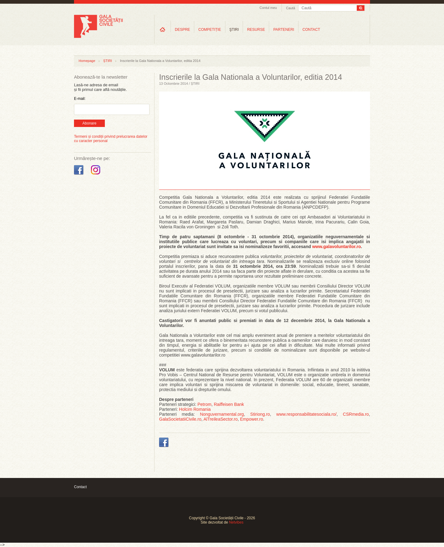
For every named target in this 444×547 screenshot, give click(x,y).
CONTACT (311, 29)
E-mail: (79, 98)
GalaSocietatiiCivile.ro (180, 419)
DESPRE (182, 29)
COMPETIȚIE (209, 29)
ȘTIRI (107, 61)
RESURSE (256, 29)
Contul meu (268, 8)
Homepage (87, 61)
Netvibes (236, 522)
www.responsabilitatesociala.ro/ (306, 414)
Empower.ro (251, 419)
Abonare (89, 123)
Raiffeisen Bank (229, 404)
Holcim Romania (195, 409)
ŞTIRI (234, 29)
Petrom (205, 404)
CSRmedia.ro (356, 414)
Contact (80, 487)
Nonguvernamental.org (222, 414)
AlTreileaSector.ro (221, 419)
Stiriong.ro (260, 414)
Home (162, 29)
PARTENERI (283, 29)
